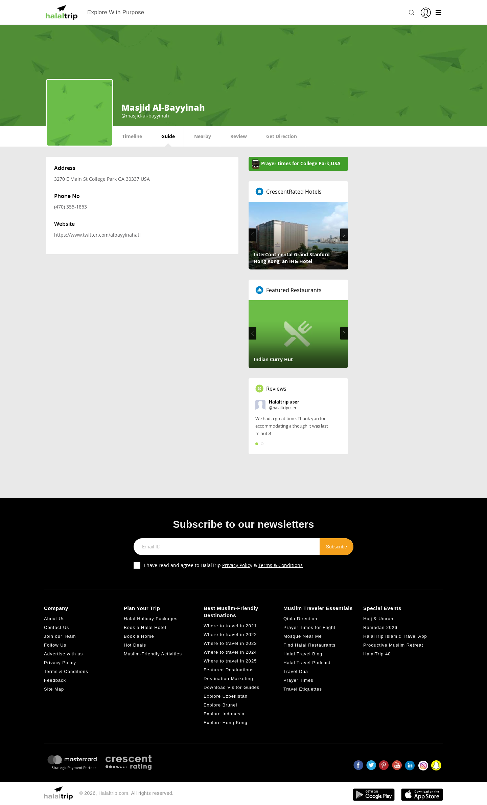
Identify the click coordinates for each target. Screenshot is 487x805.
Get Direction (281, 136)
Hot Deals (135, 645)
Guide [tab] (168, 136)
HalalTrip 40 (377, 653)
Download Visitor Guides (231, 687)
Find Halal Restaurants (309, 645)
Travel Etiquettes (302, 689)
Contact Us (56, 627)
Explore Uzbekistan (226, 696)
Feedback (55, 680)
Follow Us (55, 645)
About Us (54, 618)
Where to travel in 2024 (230, 652)
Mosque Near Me (302, 636)
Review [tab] (238, 136)
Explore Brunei (220, 705)
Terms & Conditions (280, 565)
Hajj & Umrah (378, 618)
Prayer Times (298, 680)
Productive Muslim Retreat (393, 645)
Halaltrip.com (113, 793)
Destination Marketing (228, 678)
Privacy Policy (237, 565)
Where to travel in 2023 (230, 643)
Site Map (54, 689)
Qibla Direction (300, 618)
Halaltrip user (284, 402)
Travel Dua (295, 671)
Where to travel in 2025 (230, 660)
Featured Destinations (229, 669)
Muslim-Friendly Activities (153, 653)
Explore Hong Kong (226, 722)
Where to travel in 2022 (230, 634)
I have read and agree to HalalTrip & (223, 565)
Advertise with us (63, 653)
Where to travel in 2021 (230, 625)
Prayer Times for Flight (309, 627)
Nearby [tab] (202, 136)
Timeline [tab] (132, 136)
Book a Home (139, 636)
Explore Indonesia (224, 713)
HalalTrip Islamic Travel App (395, 636)
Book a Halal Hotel (145, 627)
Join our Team (60, 636)
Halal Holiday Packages (151, 618)
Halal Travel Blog (302, 653)
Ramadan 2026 (380, 627)
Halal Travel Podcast (306, 662)
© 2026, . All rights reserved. (126, 793)
